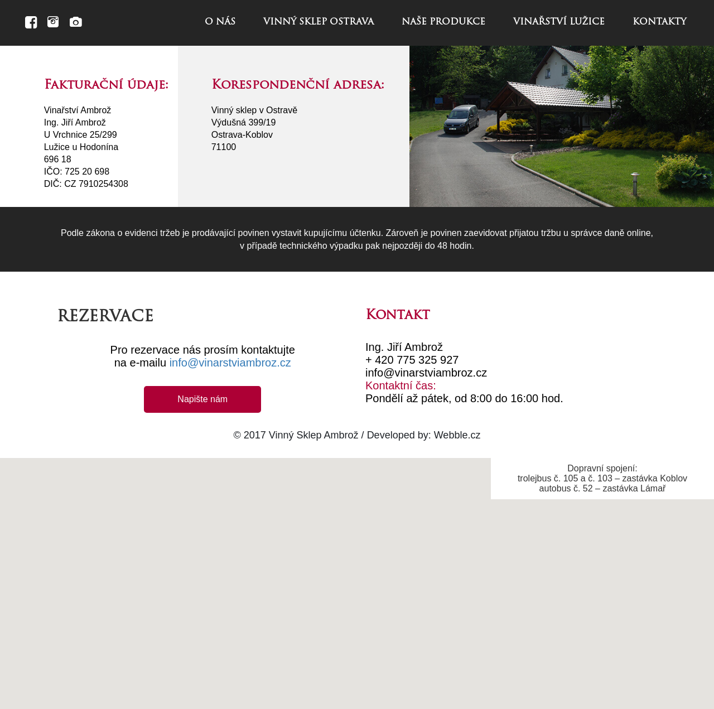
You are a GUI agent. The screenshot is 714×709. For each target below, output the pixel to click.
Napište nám (202, 399)
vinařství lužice (559, 22)
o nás (220, 22)
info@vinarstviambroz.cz (230, 362)
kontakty (659, 22)
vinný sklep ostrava (318, 22)
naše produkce (443, 22)
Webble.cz (457, 435)
